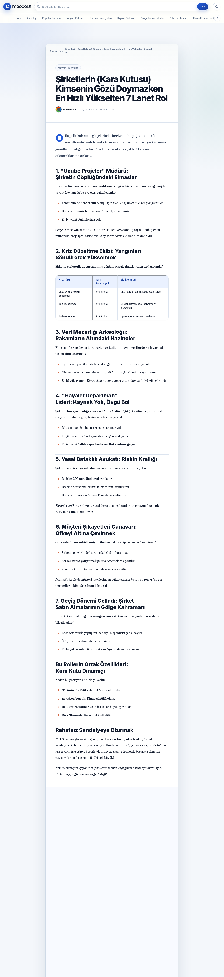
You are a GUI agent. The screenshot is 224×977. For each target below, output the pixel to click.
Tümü (17, 18)
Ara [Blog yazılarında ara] (203, 6)
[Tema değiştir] (216, 6)
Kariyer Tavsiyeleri (101, 18)
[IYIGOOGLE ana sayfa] (17, 6)
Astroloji (31, 18)
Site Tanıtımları (179, 18)
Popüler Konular (51, 18)
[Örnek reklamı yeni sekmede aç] (112, 43)
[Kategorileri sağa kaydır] (217, 18)
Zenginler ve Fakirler (152, 18)
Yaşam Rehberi (75, 18)
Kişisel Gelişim (126, 18)
